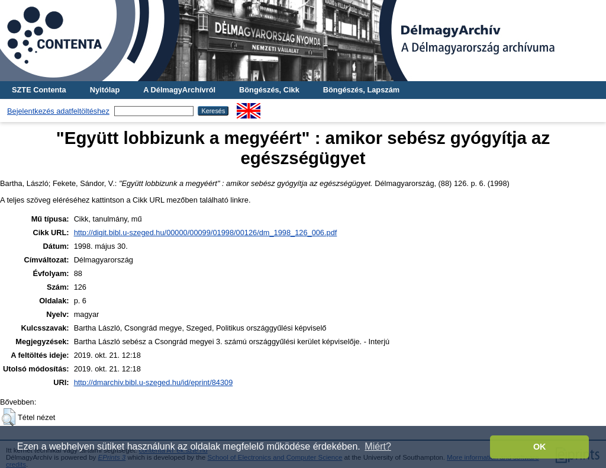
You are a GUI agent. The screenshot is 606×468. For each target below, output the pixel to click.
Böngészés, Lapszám (361, 89)
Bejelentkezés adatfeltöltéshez (58, 111)
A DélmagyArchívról (179, 89)
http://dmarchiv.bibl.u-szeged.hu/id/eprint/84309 (153, 382)
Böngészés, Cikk (269, 89)
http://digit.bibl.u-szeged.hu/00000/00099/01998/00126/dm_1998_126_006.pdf (205, 232)
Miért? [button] (378, 446)
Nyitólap (105, 89)
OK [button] (539, 446)
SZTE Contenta (39, 89)
